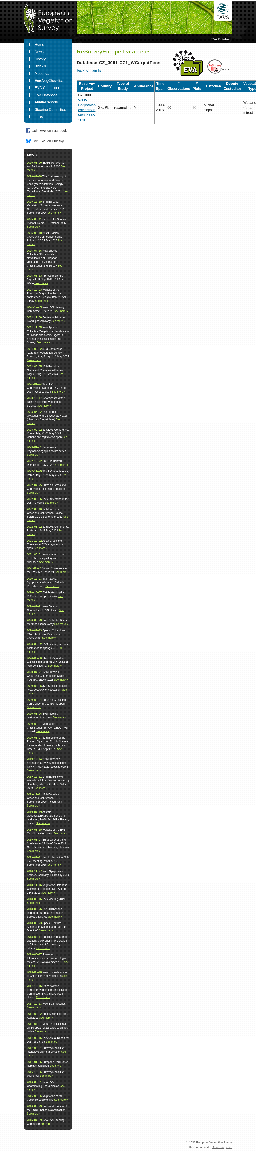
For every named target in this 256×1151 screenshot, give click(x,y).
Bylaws (40, 66)
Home (39, 45)
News (39, 52)
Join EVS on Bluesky (48, 141)
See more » (54, 212)
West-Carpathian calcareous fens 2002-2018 (87, 110)
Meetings (42, 73)
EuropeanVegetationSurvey (46, 20)
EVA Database (46, 95)
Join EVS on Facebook (49, 130)
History (40, 59)
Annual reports (46, 102)
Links (39, 117)
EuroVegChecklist (49, 81)
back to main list (89, 70)
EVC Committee (47, 88)
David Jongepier (222, 1147)
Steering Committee (50, 109)
